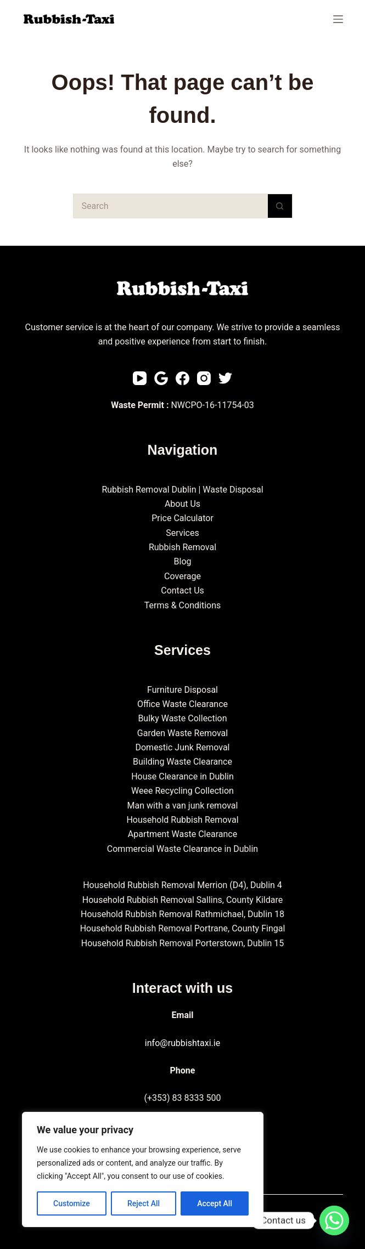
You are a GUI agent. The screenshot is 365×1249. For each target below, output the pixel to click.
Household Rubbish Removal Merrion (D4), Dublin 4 (182, 885)
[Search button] (280, 206)
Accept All (214, 1203)
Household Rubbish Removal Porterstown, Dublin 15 (182, 943)
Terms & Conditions (182, 605)
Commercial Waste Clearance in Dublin (182, 849)
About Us (182, 504)
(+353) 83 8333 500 (182, 1098)
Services (182, 533)
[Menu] (338, 19)
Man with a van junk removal (182, 805)
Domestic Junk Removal (182, 747)
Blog (183, 561)
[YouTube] (140, 378)
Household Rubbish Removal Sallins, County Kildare (182, 900)
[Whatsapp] (334, 1220)
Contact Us (182, 590)
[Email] (161, 378)
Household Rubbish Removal (182, 820)
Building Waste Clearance (182, 761)
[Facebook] (182, 378)
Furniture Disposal (182, 690)
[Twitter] (225, 378)
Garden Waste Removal (182, 733)
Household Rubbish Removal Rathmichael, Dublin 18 (182, 914)
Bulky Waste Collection (182, 718)
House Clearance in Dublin (182, 776)
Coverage (182, 576)
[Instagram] (204, 378)
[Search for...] (170, 206)
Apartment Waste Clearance (182, 834)
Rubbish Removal (182, 547)
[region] (142, 1169)
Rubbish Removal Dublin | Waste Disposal (182, 489)
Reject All (143, 1203)
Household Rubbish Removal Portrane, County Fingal (182, 928)
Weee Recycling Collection (182, 790)
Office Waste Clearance (182, 704)
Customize (71, 1203)
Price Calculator (182, 518)
